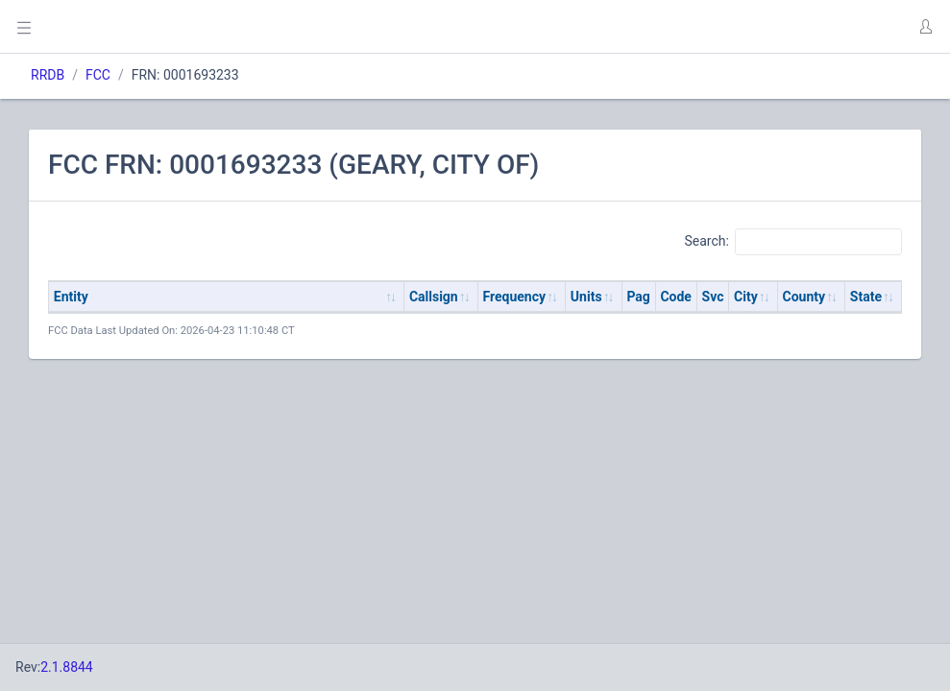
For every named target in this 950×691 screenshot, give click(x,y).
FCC (97, 75)
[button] (925, 27)
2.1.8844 (66, 667)
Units (586, 296)
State (866, 296)
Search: (793, 241)
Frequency (515, 296)
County (804, 296)
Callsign (433, 296)
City (746, 296)
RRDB (47, 75)
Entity (71, 296)
